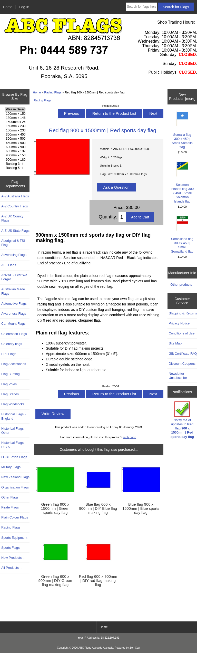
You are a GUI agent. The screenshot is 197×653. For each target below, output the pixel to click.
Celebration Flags (14, 334)
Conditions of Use (182, 333)
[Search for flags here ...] (141, 7)
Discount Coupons (182, 364)
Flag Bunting (10, 374)
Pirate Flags (10, 507)
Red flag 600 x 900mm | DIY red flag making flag (98, 580)
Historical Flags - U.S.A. (13, 445)
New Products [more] (182, 96)
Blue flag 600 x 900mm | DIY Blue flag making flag (98, 508)
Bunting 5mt (15, 168)
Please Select (15, 109)
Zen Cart (135, 647)
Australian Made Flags (13, 291)
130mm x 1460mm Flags (15, 118)
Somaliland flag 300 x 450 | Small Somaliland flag (182, 234)
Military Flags (11, 467)
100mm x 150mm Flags (15, 114)
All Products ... (11, 568)
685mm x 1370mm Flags (15, 151)
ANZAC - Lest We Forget (14, 277)
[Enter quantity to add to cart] (122, 217)
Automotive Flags (14, 303)
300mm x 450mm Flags (15, 134)
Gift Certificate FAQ (183, 354)
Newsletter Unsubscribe (178, 376)
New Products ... (13, 558)
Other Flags (9, 497)
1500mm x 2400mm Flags (15, 122)
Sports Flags (10, 548)
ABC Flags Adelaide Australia (95, 647)
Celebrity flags (11, 344)
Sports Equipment (14, 538)
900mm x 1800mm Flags (15, 160)
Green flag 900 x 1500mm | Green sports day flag (55, 508)
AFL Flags (8, 265)
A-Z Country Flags (14, 206)
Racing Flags (53, 92)
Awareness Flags (13, 313)
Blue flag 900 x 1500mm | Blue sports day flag (140, 508)
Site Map (175, 343)
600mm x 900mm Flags (15, 147)
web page (129, 437)
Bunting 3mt (15, 164)
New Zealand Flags (15, 477)
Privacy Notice (179, 323)
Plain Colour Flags (14, 517)
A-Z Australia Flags (15, 196)
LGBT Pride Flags (14, 457)
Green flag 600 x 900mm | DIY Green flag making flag (55, 580)
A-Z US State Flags (15, 231)
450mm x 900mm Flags (15, 143)
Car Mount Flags (13, 323)
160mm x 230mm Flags (15, 130)
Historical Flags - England (13, 416)
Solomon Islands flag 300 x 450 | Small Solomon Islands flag (182, 182)
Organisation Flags (15, 487)
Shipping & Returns (183, 313)
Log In (24, 7)
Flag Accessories (13, 364)
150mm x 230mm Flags (15, 126)
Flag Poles (9, 384)
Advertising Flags (13, 255)
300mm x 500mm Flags (15, 139)
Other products (181, 284)
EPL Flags (8, 354)
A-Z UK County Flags (12, 218)
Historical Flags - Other (13, 431)
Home (7, 7)
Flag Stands (10, 394)
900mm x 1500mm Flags (15, 155)
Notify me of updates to (182, 419)
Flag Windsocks (12, 404)
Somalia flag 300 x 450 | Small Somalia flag (182, 130)
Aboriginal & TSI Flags (13, 243)
